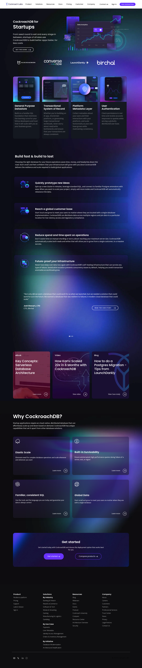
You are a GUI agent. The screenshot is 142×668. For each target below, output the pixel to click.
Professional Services (109, 610)
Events (75, 607)
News (104, 616)
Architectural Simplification (52, 648)
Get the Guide (23, 50)
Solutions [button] (39, 4)
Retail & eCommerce (50, 604)
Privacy (104, 619)
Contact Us (106, 626)
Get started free (127, 4)
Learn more (40, 394)
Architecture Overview (80, 622)
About (104, 597)
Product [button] (28, 4)
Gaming (45, 613)
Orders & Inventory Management (54, 637)
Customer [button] (79, 4)
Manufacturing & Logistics (52, 616)
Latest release (18, 607)
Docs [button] (60, 4)
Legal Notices (107, 622)
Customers (106, 604)
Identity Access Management (53, 633)
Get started (53, 556)
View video (80, 394)
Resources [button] (50, 4)
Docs (74, 604)
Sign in (15, 610)
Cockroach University (80, 613)
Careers (105, 600)
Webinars (76, 600)
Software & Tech (49, 607)
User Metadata (48, 630)
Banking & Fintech (49, 600)
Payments (46, 627)
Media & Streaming (49, 610)
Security (75, 626)
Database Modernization (52, 644)
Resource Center (79, 619)
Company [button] (91, 4)
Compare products (88, 556)
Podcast (75, 610)
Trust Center (106, 613)
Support (16, 604)
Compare (76, 616)
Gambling (46, 619)
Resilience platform (20, 597)
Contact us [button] (104, 4)
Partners (105, 607)
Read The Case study (105, 308)
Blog (74, 597)
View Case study (117, 394)
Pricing (69, 4)
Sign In (114, 4)
